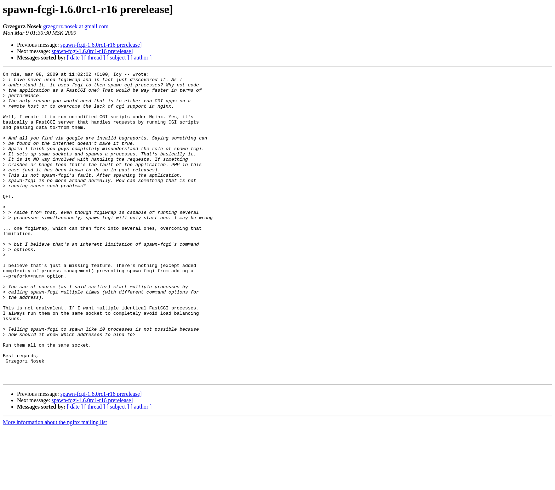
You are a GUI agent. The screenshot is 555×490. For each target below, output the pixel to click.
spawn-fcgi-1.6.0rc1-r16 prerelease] (101, 45)
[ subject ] (118, 58)
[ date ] (75, 58)
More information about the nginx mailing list (55, 484)
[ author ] (141, 58)
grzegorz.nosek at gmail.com (76, 26)
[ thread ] (94, 58)
